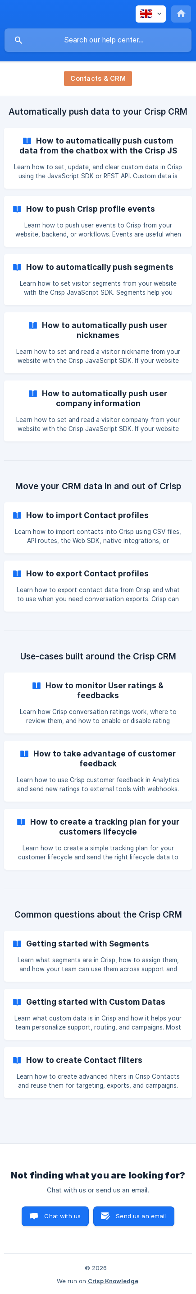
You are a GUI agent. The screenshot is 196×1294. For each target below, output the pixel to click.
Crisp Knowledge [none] (113, 1281)
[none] (151, 14)
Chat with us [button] (62, 1216)
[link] (98, 158)
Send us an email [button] (141, 1216)
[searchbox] (98, 40)
